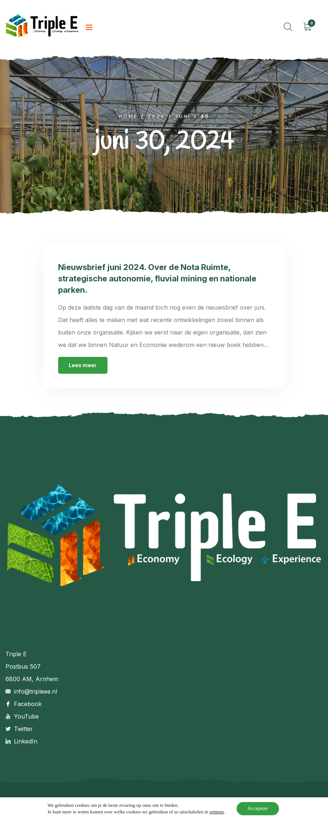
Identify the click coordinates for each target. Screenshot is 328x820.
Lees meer (83, 365)
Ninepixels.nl (118, 801)
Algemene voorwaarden (227, 801)
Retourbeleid (280, 801)
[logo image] (42, 27)
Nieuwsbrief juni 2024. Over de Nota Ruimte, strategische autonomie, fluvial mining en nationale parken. (157, 278)
